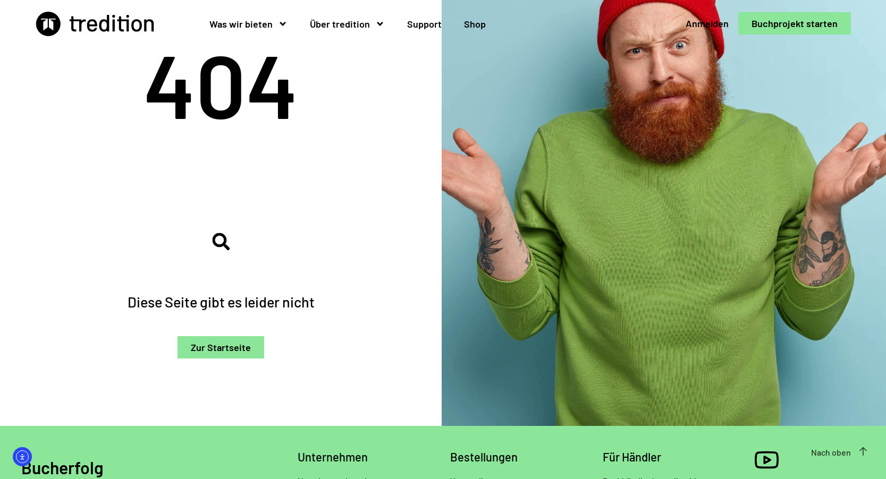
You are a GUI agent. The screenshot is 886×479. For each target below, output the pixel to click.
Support (424, 24)
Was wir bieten (248, 24)
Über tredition (347, 24)
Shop (475, 24)
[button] (221, 241)
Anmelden (707, 23)
